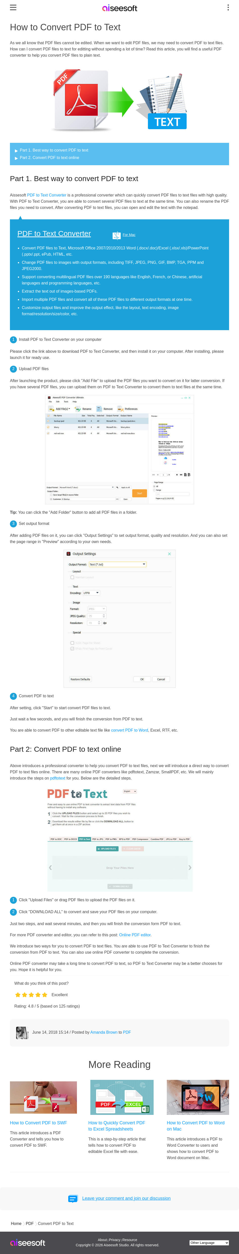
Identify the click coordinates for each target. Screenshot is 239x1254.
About (102, 1240)
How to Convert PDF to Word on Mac (196, 1126)
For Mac (129, 235)
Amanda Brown (103, 1032)
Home (16, 1223)
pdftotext (57, 778)
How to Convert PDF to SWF (38, 1122)
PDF (127, 1032)
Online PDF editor (134, 935)
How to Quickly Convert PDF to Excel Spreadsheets (116, 1126)
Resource (129, 1240)
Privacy (114, 1240)
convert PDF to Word (129, 730)
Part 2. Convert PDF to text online (49, 158)
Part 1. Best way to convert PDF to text (54, 150)
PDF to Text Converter (46, 195)
